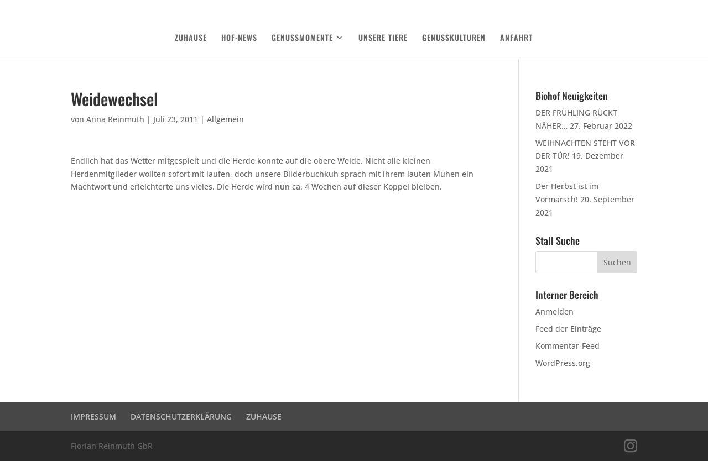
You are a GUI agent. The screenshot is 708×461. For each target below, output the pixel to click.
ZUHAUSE (191, 38)
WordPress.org (562, 363)
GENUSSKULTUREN (454, 38)
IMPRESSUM (93, 416)
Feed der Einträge (568, 328)
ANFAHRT (516, 38)
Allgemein (225, 119)
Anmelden (554, 311)
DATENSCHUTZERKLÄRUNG (578, 9)
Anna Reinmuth (115, 119)
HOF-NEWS (239, 38)
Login (630, 9)
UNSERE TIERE (383, 38)
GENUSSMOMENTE (302, 38)
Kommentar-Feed (567, 345)
